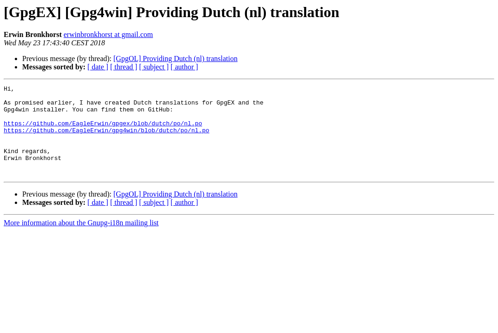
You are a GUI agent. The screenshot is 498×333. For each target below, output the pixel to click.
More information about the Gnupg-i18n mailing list (81, 241)
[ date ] (97, 67)
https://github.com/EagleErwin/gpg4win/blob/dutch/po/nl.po (106, 140)
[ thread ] (123, 67)
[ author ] (184, 67)
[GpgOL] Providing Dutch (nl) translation (175, 58)
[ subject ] (154, 67)
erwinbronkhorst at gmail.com (108, 34)
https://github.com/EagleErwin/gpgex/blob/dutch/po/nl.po (103, 131)
